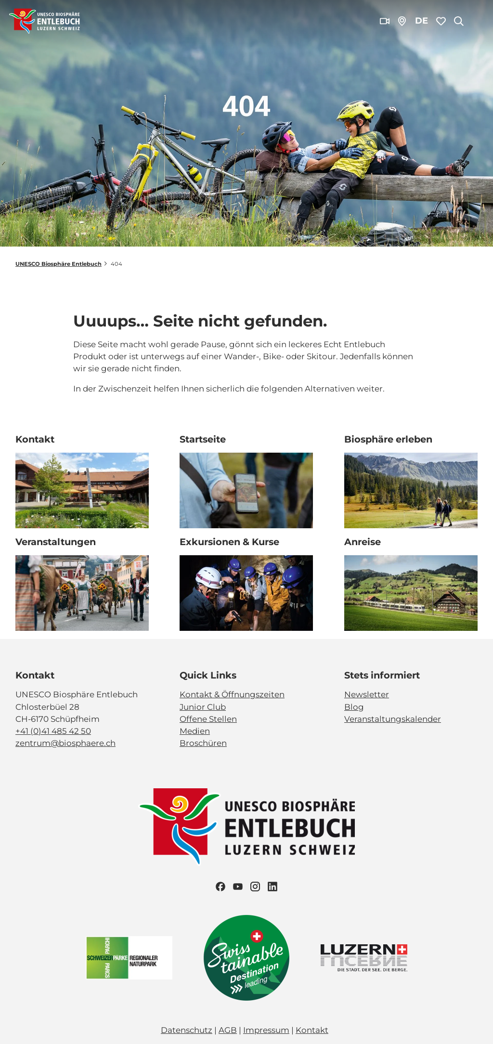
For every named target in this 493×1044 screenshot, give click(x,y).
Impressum (266, 1030)
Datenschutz (186, 1030)
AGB (228, 1030)
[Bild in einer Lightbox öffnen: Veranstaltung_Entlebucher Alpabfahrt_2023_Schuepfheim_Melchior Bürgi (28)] (82, 593)
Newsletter (366, 694)
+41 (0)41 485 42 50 (53, 731)
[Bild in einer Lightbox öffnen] (246, 827)
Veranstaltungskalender (392, 718)
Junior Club (203, 706)
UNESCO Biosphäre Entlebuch (58, 264)
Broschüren (203, 743)
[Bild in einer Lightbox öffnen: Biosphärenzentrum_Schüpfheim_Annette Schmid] (82, 491)
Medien (195, 731)
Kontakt (312, 1030)
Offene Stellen (208, 718)
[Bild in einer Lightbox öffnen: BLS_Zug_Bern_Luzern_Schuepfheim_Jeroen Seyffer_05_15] (411, 593)
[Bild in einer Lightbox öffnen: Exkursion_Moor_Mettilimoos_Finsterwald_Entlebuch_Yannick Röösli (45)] (246, 491)
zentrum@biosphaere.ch (65, 743)
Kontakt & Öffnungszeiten (232, 694)
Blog (354, 706)
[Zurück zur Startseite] (44, 21)
